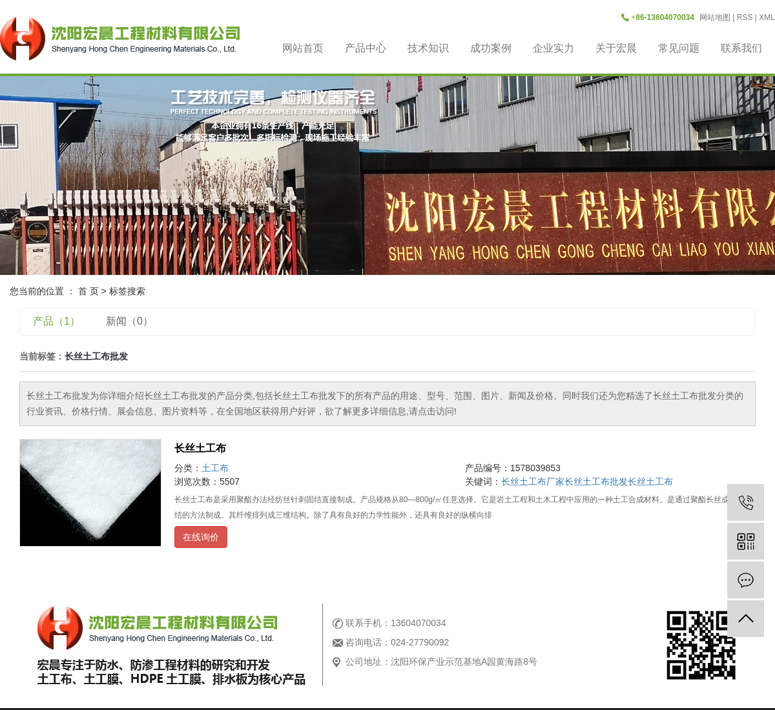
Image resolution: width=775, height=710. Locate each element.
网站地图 (714, 17)
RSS (745, 17)
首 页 (88, 291)
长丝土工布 (200, 448)
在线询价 (201, 537)
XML (767, 17)
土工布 (215, 468)
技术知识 (428, 48)
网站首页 (303, 48)
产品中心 (365, 48)
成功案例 (491, 48)
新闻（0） (129, 321)
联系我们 (741, 48)
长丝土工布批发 (596, 481)
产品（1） (56, 321)
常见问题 (678, 48)
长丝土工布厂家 (532, 481)
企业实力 (553, 48)
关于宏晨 (616, 48)
